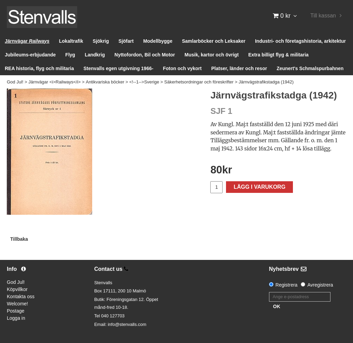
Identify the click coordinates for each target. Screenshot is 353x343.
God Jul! (15, 81)
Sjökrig (101, 41)
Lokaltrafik (71, 41)
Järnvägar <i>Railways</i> (54, 81)
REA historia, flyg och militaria (39, 68)
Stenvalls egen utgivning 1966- (119, 68)
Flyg (70, 54)
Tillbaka (19, 239)
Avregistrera (320, 285)
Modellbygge (157, 41)
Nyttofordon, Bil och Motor (144, 54)
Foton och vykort (182, 68)
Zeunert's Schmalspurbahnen (310, 68)
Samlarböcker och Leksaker (213, 41)
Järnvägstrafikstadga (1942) (266, 81)
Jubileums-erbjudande (30, 54)
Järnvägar (27, 41)
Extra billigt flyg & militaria (278, 54)
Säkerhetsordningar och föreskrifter (199, 81)
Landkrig (95, 54)
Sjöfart (125, 41)
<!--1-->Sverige (144, 81)
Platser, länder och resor (239, 68)
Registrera (287, 285)
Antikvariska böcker (105, 81)
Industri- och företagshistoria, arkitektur (300, 41)
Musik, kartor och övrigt (212, 54)
